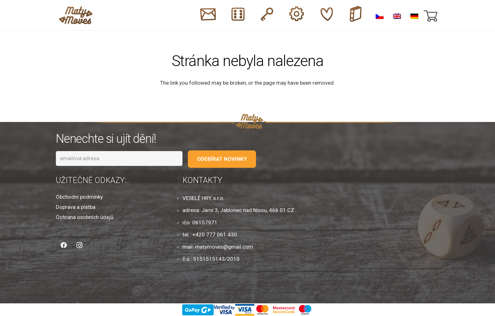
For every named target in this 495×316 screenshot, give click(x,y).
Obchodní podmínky (79, 197)
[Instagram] (79, 245)
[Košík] (430, 15)
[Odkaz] (75, 15)
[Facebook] (64, 245)
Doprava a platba (75, 207)
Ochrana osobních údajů (84, 217)
